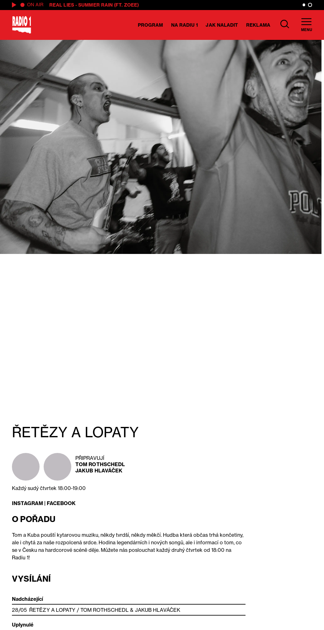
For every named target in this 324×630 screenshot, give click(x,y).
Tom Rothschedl (100, 464)
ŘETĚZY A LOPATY (52, 610)
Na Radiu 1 (184, 25)
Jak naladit (222, 25)
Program (150, 25)
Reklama (258, 25)
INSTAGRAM (27, 503)
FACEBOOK (61, 503)
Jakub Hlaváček (98, 470)
